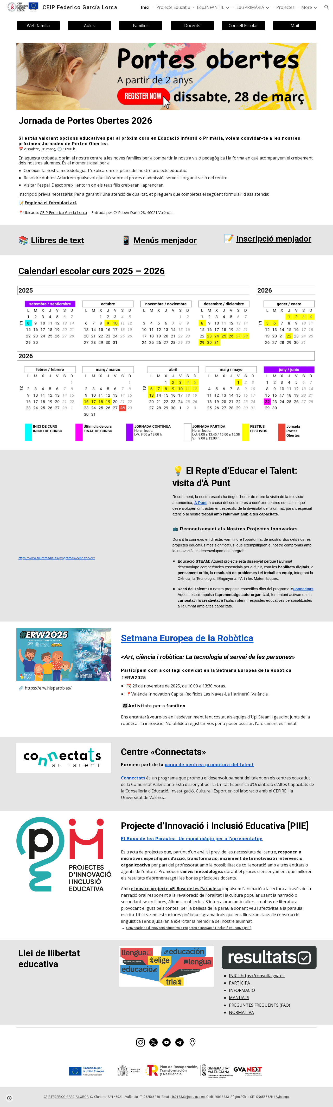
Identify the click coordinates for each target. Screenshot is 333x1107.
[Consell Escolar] (243, 26)
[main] (166, 121)
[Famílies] (140, 26)
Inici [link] (145, 7)
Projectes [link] (285, 7)
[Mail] (294, 26)
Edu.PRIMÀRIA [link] (250, 7)
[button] (327, 7)
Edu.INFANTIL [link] (210, 7)
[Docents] (192, 26)
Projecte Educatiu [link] (173, 7)
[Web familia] (38, 26)
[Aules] (89, 26)
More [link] (306, 7)
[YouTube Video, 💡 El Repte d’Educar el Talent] (89, 504)
